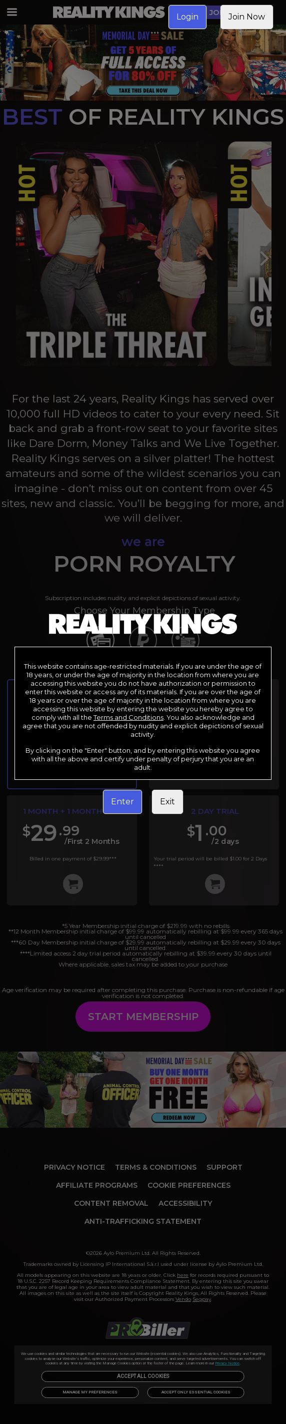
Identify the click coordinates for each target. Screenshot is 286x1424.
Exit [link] (167, 801)
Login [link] (187, 17)
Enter (122, 801)
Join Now (246, 17)
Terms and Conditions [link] (129, 717)
